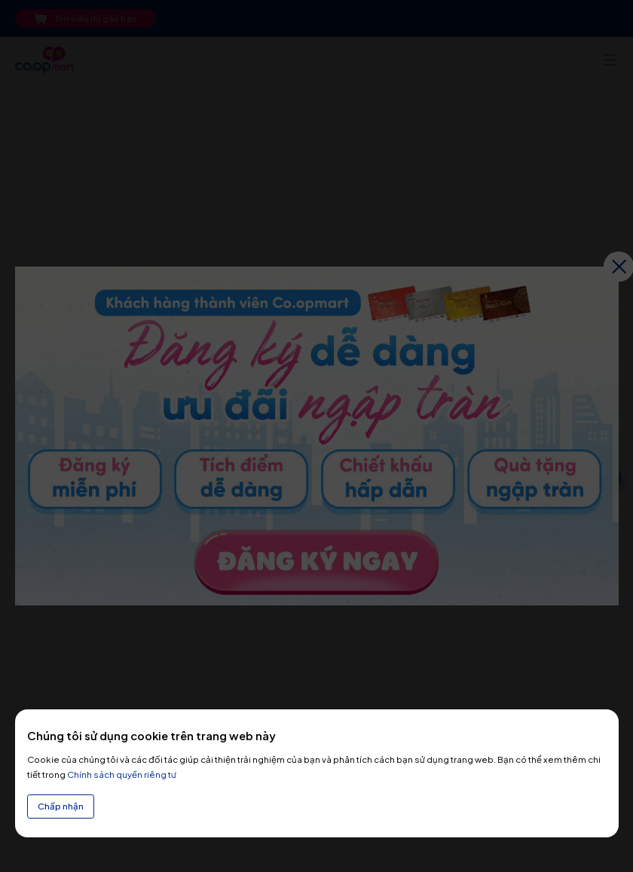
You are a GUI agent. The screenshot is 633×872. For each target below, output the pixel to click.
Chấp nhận (61, 806)
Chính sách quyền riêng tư (121, 774)
